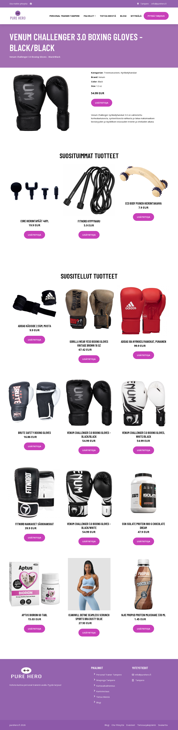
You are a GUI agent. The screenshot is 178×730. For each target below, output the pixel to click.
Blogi (123, 15)
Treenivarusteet (112, 72)
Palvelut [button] (89, 15)
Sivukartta (163, 725)
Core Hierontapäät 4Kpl (34, 221)
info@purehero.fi (158, 3)
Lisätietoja (101, 102)
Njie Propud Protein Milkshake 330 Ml (143, 615)
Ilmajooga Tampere (105, 680)
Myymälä (136, 15)
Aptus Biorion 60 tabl (34, 615)
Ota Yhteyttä (118, 725)
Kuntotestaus (102, 691)
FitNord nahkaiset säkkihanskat (34, 524)
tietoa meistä (108, 15)
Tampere (144, 3)
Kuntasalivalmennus (105, 685)
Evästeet (130, 725)
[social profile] (31, 3)
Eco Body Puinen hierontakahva (143, 203)
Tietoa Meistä (103, 696)
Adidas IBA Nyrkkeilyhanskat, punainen (143, 341)
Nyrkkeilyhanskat (129, 72)
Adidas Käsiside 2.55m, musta (34, 326)
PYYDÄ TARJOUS (156, 15)
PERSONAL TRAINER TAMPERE (65, 15)
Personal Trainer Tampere (109, 674)
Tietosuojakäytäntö (146, 725)
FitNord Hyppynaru (89, 221)
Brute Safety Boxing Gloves (34, 432)
